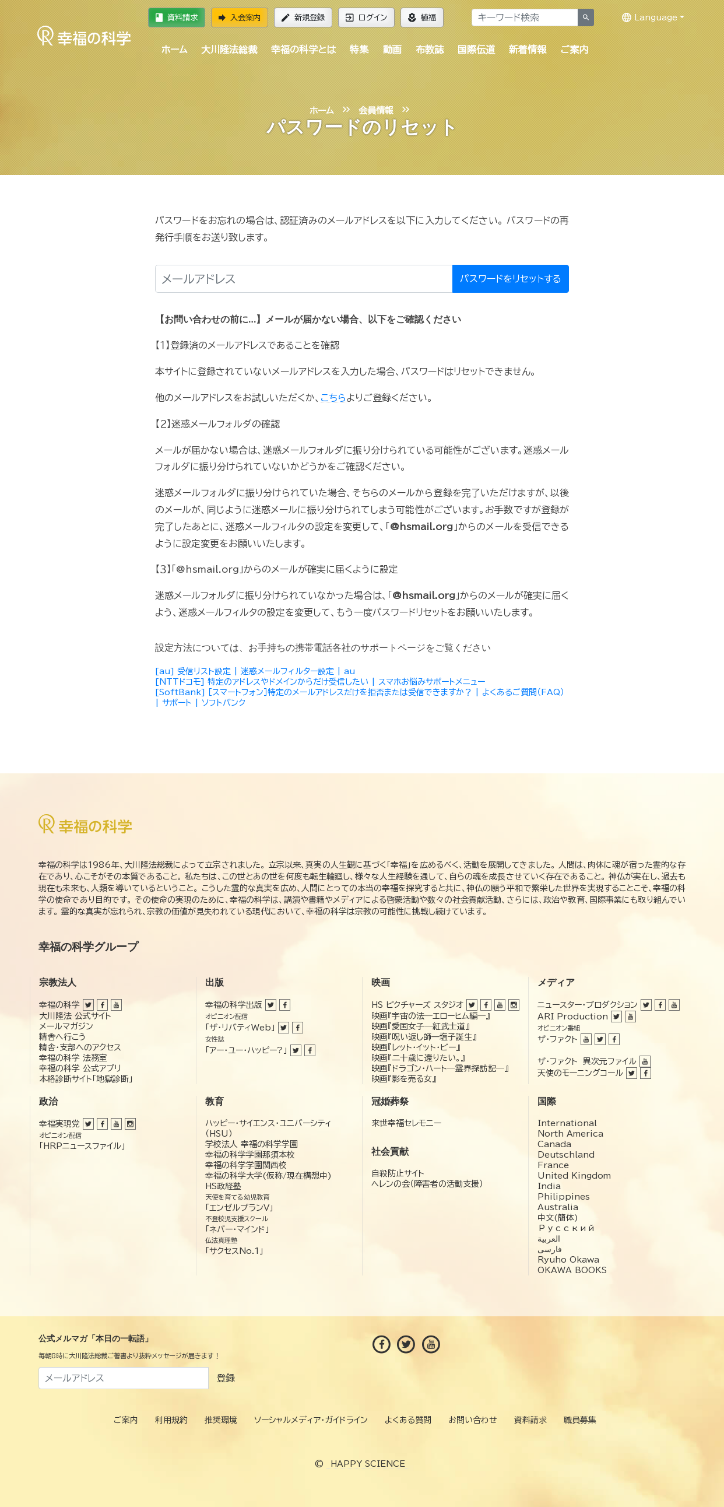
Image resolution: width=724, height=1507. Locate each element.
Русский (566, 1228)
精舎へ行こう (62, 1037)
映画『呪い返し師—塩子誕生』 (423, 1037)
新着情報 (527, 49)
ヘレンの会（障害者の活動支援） (427, 1184)
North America (570, 1134)
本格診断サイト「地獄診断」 (86, 1079)
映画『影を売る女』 (403, 1079)
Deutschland (566, 1155)
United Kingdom (574, 1176)
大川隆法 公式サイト (75, 1016)
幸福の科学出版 (233, 1005)
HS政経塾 (223, 1186)
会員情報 (376, 110)
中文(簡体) (557, 1218)
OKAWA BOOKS (572, 1270)
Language (649, 17)
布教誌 (430, 49)
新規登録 (303, 17)
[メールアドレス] (304, 279)
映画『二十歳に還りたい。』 (418, 1058)
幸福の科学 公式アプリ (80, 1068)
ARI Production (572, 1016)
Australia (557, 1207)
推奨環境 (221, 1420)
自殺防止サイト (397, 1173)
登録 (225, 1378)
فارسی (549, 1249)
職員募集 (580, 1420)
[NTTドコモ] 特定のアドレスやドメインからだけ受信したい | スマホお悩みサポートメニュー (320, 682)
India (549, 1186)
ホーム (174, 49)
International (567, 1123)
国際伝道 (476, 49)
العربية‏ (548, 1239)
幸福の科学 (59, 1005)
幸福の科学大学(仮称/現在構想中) (268, 1176)
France (553, 1165)
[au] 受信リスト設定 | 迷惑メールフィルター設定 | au (255, 671)
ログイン (366, 17)
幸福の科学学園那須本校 (250, 1155)
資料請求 (177, 17)
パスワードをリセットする (510, 278)
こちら (333, 397)
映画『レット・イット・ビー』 (415, 1047)
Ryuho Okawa (568, 1260)
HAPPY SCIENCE (368, 1464)
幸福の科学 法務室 (73, 1058)
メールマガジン (66, 1026)
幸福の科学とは (303, 49)
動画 (392, 49)
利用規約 (171, 1420)
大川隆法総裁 (229, 49)
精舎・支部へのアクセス (80, 1047)
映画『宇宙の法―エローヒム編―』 (430, 1016)
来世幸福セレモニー (406, 1123)
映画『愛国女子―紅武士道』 (420, 1026)
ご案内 (574, 49)
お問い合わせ (472, 1420)
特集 (359, 49)
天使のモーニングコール (580, 1073)
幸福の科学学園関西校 (246, 1165)
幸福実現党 (59, 1124)
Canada (554, 1144)
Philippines (563, 1197)
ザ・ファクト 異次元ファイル (587, 1061)
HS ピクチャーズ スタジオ (417, 1005)
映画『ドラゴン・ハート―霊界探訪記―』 (439, 1068)
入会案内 (240, 17)
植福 (422, 17)
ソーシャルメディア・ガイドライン (311, 1420)
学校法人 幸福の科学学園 (251, 1144)
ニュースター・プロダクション (587, 1005)
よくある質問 (408, 1420)
